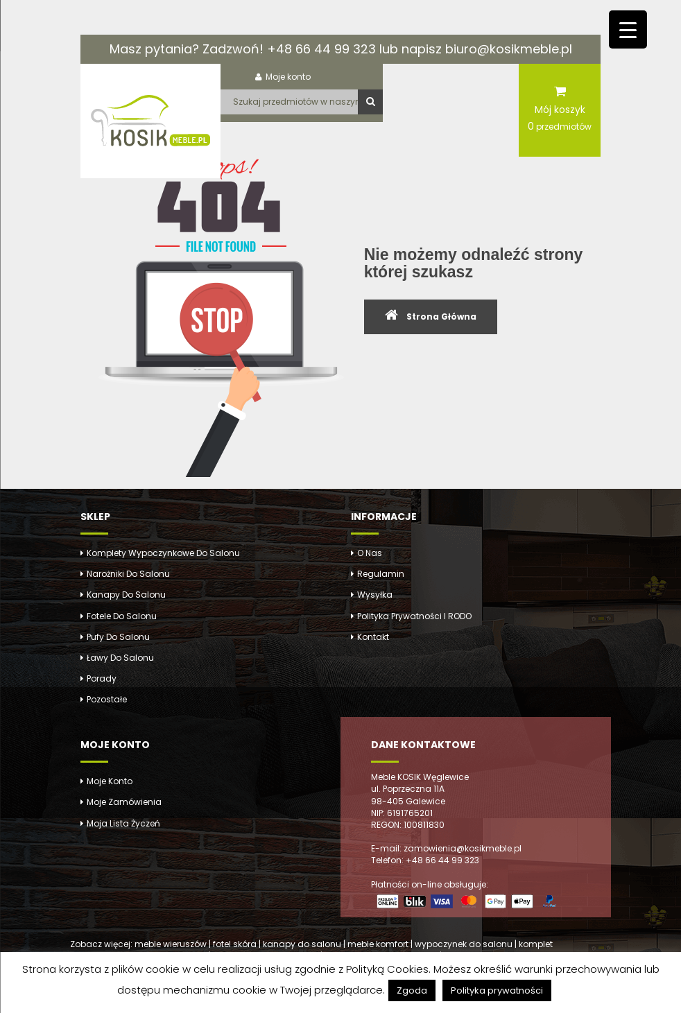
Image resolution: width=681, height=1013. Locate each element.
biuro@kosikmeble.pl (508, 49)
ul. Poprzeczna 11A (408, 789)
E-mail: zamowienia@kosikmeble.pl (446, 848)
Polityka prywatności (497, 990)
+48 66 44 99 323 (321, 49)
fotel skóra (235, 944)
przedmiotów (560, 126)
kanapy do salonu (302, 944)
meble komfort (377, 944)
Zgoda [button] (412, 990)
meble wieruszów (171, 944)
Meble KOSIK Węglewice (420, 777)
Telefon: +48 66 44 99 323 (425, 860)
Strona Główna (441, 316)
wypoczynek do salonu (463, 944)
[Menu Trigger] (628, 29)
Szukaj (370, 101)
